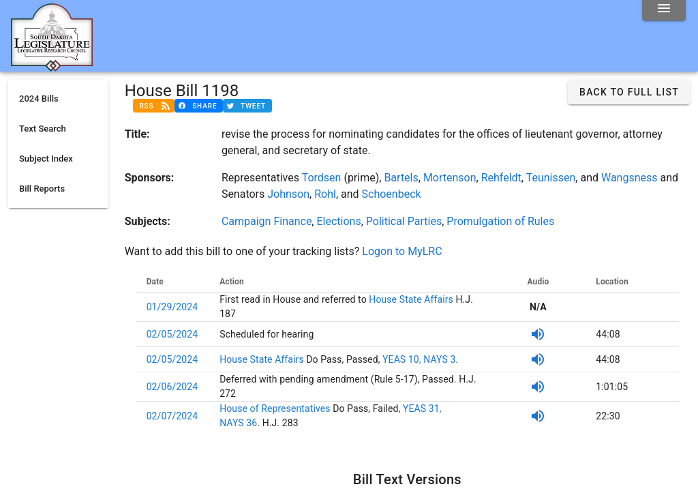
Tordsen (322, 177)
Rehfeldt (501, 177)
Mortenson (449, 177)
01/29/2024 (172, 306)
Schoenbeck (391, 194)
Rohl (325, 194)
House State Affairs (410, 299)
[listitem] (58, 99)
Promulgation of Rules (500, 221)
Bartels (401, 177)
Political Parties (404, 221)
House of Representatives (276, 408)
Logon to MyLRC (402, 251)
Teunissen (551, 177)
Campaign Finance (267, 221)
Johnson (288, 194)
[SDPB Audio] (538, 334)
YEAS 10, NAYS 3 (418, 359)
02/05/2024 (172, 334)
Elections (338, 221)
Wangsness (629, 177)
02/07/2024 (172, 416)
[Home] (52, 66)
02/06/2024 (172, 386)
